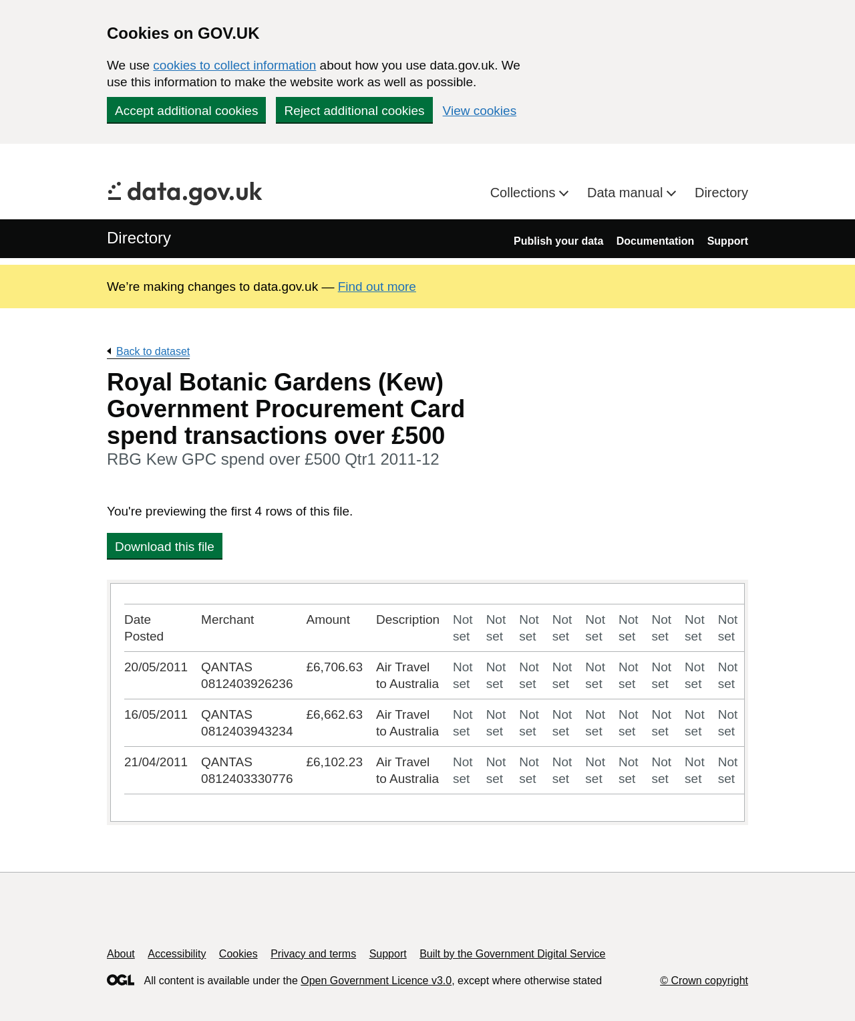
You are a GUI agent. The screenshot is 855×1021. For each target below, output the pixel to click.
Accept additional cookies (186, 111)
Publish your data (558, 241)
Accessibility (177, 953)
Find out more (377, 286)
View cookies (480, 110)
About (121, 953)
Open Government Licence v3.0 (376, 980)
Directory (721, 192)
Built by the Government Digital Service (512, 953)
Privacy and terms (313, 953)
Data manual (627, 192)
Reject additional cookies (354, 111)
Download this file (164, 547)
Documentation (655, 241)
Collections (524, 192)
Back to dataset (153, 351)
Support (727, 241)
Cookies (238, 953)
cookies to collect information (234, 65)
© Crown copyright (704, 980)
